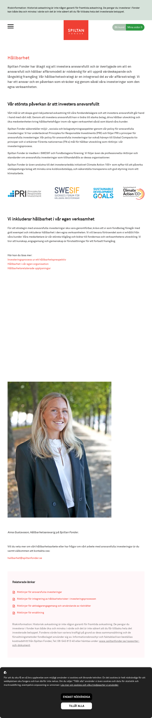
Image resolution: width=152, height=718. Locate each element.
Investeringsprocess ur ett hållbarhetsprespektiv (37, 260)
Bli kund (119, 27)
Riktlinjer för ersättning (30, 613)
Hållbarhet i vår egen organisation (28, 264)
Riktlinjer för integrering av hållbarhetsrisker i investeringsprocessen (56, 599)
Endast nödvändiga (76, 696)
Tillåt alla (76, 705)
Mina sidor (133, 27)
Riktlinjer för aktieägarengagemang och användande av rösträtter (54, 606)
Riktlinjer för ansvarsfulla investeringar (39, 592)
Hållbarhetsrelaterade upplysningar (29, 268)
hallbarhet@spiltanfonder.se (25, 558)
